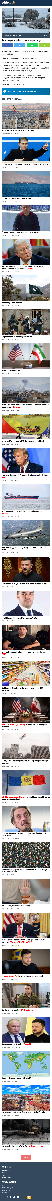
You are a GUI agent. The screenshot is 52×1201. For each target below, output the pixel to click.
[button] (45, 45)
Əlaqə (3, 1172)
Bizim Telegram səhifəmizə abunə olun (21, 91)
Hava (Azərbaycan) (8, 1188)
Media (3, 1175)
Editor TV (4, 1185)
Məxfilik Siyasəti (7, 1178)
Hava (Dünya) (6, 1190)
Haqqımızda (5, 1170)
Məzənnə (4, 1193)
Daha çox (26, 1157)
